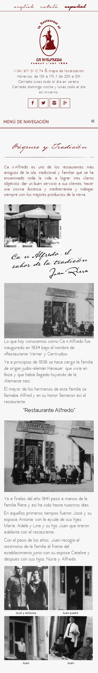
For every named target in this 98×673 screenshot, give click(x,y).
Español (75, 6)
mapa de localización (66, 71)
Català (49, 6)
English (24, 6)
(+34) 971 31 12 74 (29, 71)
